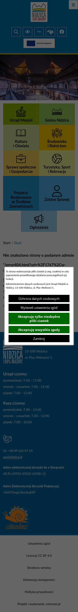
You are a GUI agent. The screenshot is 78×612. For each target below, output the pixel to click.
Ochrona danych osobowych (39, 299)
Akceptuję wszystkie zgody (39, 330)
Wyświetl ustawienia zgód (39, 307)
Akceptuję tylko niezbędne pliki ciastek (39, 318)
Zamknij (39, 339)
